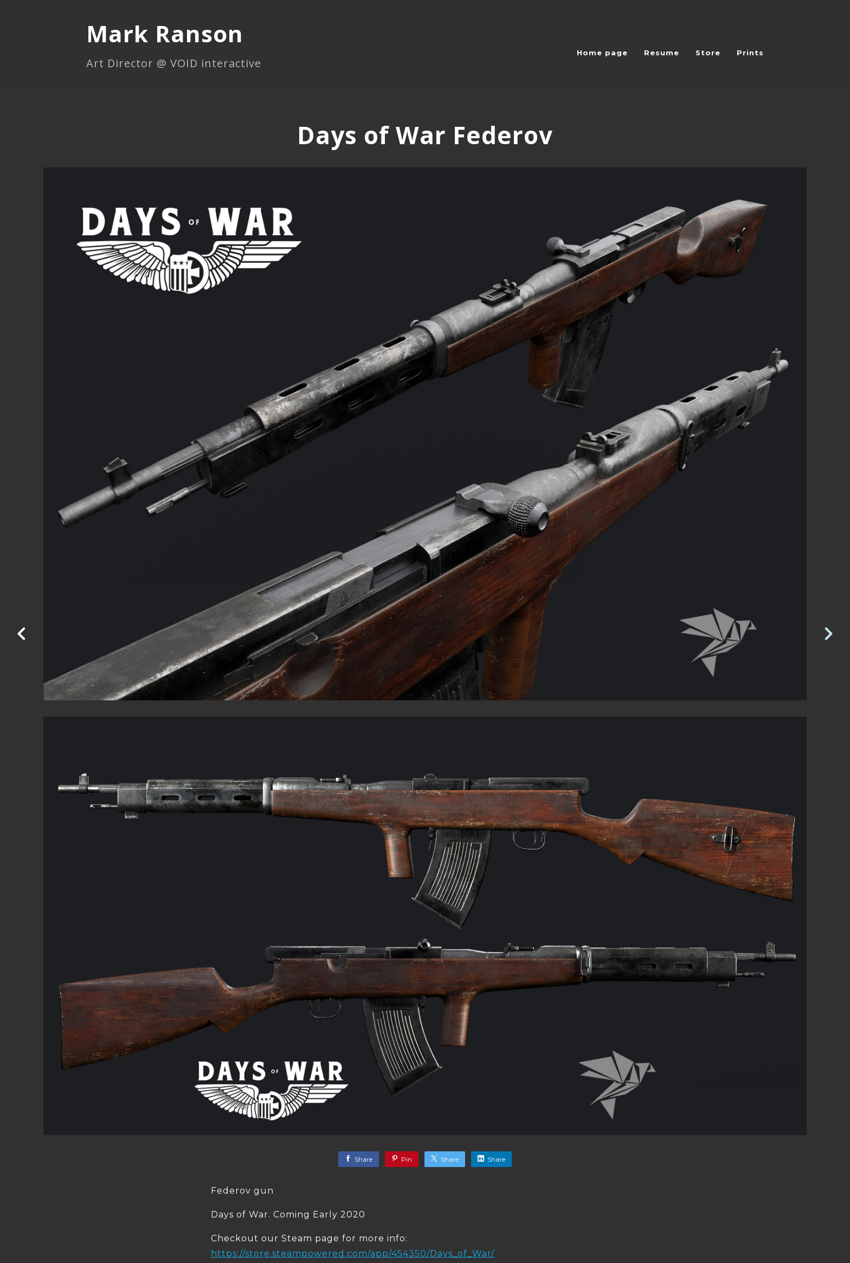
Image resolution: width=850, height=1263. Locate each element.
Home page (602, 52)
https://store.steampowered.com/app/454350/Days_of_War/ (352, 1253)
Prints (750, 52)
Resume (661, 52)
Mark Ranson (164, 33)
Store (708, 52)
